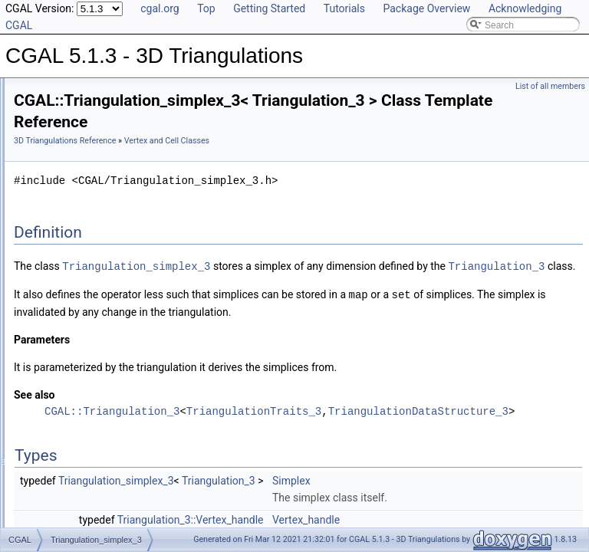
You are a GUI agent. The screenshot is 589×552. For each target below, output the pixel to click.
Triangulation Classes (82, 147)
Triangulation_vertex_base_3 (110, 332)
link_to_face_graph (77, 400)
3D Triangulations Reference (257, 141)
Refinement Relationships (78, 417)
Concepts (57, 130)
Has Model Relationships (77, 467)
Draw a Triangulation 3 (84, 366)
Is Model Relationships (72, 450)
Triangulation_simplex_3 (100, 315)
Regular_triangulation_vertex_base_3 (127, 265)
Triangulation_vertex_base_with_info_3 (130, 349)
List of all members (550, 86)
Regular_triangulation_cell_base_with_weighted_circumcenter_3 (182, 248)
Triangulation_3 (323, 299)
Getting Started (269, 8)
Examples (46, 518)
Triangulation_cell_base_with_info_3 (125, 299)
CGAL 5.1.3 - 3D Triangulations (77, 79)
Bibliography (51, 484)
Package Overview (426, 8)
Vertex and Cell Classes (87, 181)
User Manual (52, 96)
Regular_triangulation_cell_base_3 (121, 231)
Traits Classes (67, 164)
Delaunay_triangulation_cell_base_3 (125, 197)
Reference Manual (63, 113)
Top (206, 8)
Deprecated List (58, 434)
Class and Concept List (73, 501)
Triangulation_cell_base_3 (104, 282)
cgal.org (159, 8)
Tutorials (344, 8)
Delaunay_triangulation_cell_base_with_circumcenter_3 (164, 214)
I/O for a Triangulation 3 (86, 383)
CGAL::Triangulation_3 (303, 443)
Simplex (483, 513)
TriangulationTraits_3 (445, 443)
